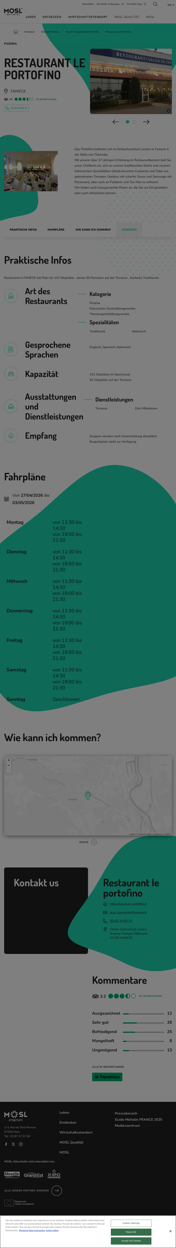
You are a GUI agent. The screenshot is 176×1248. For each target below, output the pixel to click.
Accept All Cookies (131, 1241)
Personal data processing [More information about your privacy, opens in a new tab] (32, 1231)
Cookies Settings (131, 1224)
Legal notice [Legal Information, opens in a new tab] (52, 1231)
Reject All (131, 1232)
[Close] (170, 1232)
